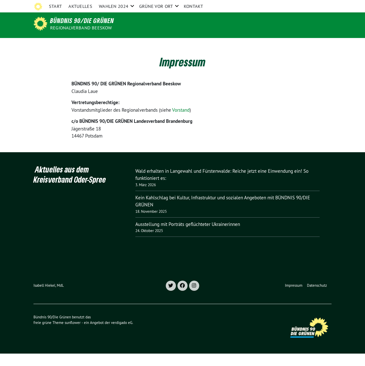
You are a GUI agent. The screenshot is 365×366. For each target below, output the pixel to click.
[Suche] (315, 5)
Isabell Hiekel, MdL (48, 297)
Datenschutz (317, 297)
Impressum (293, 297)
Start (55, 44)
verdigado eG (121, 335)
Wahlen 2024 (113, 44)
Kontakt (193, 44)
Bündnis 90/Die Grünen (82, 20)
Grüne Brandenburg (262, 4)
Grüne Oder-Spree (225, 4)
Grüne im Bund (296, 4)
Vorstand (181, 122)
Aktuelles (80, 44)
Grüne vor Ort (156, 44)
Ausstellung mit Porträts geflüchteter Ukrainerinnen (187, 237)
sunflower (73, 335)
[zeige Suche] (322, 5)
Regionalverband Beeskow (81, 28)
